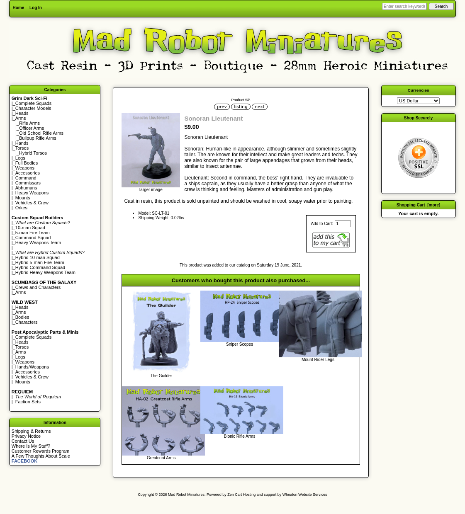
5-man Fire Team (32, 232)
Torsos (22, 147)
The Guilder (161, 375)
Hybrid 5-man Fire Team (39, 262)
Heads (22, 113)
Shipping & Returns (31, 431)
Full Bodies (26, 162)
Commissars (28, 182)
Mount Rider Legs (318, 359)
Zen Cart (234, 494)
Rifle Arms (29, 123)
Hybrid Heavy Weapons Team (45, 272)
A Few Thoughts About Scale (41, 455)
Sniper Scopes (239, 344)
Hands (22, 143)
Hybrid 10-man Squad (37, 257)
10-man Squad (30, 227)
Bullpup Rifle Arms (37, 138)
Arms (20, 292)
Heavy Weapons (32, 192)
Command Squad (33, 237)
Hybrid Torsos (33, 152)
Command (26, 177)
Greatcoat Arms (161, 458)
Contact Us (23, 441)
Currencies (418, 90)
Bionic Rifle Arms (240, 436)
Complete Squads (33, 103)
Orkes (21, 207)
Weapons (24, 167)
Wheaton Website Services (304, 494)
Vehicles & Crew (32, 202)
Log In (35, 7)
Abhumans (26, 187)
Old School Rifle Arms (41, 133)
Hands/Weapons (32, 366)
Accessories (27, 172)
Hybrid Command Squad (40, 267)
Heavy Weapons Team (38, 242)
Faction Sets (28, 401)
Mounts (22, 197)
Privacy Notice (26, 436)
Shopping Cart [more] (419, 205)
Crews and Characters (38, 287)
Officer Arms (31, 128)
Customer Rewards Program (40, 451)
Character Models (33, 108)
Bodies (22, 317)
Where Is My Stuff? (31, 446)
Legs (20, 157)
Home (18, 7)
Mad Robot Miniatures (186, 494)
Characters (26, 322)
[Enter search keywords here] (404, 6)
